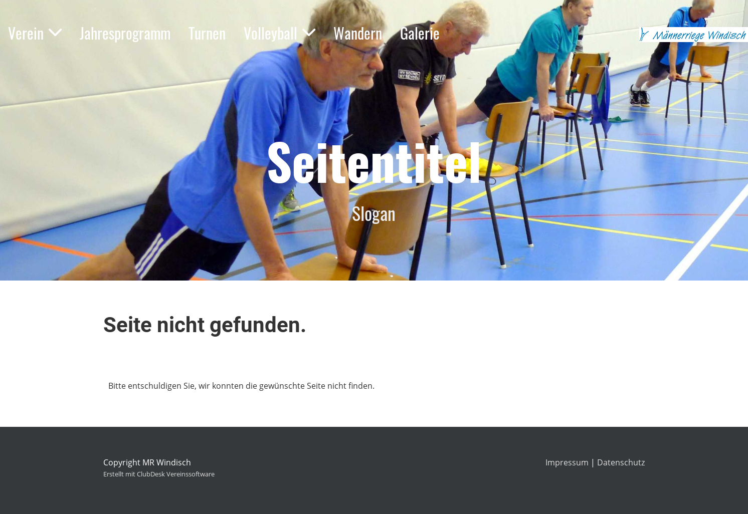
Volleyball (279, 33)
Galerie (420, 33)
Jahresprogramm (125, 33)
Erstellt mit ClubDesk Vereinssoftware (159, 473)
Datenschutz (621, 462)
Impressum (567, 462)
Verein (35, 33)
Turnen (207, 33)
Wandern (357, 33)
